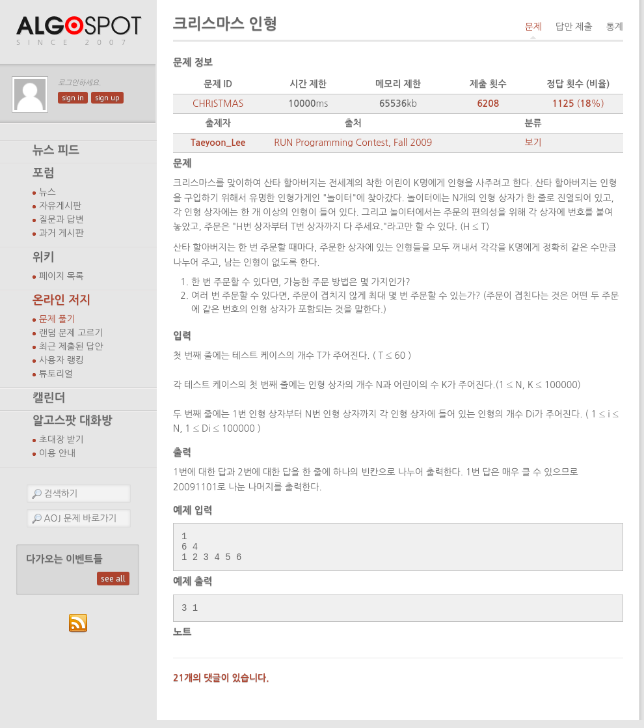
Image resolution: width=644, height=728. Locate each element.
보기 (532, 142)
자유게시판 (60, 205)
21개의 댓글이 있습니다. (221, 685)
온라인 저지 (61, 300)
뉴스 (47, 192)
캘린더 (49, 398)
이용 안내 (57, 453)
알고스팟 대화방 (73, 421)
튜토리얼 (56, 373)
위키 (44, 257)
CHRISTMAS (218, 103)
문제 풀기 (57, 319)
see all (113, 578)
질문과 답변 (61, 219)
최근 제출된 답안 (71, 346)
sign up (107, 97)
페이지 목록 (61, 276)
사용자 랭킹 (61, 360)
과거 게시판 (61, 233)
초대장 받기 (61, 439)
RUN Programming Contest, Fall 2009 (353, 142)
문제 (533, 26)
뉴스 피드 (56, 150)
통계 (614, 26)
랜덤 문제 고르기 (71, 332)
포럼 (44, 173)
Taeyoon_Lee (218, 142)
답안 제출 (574, 26)
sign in (73, 97)
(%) (578, 103)
